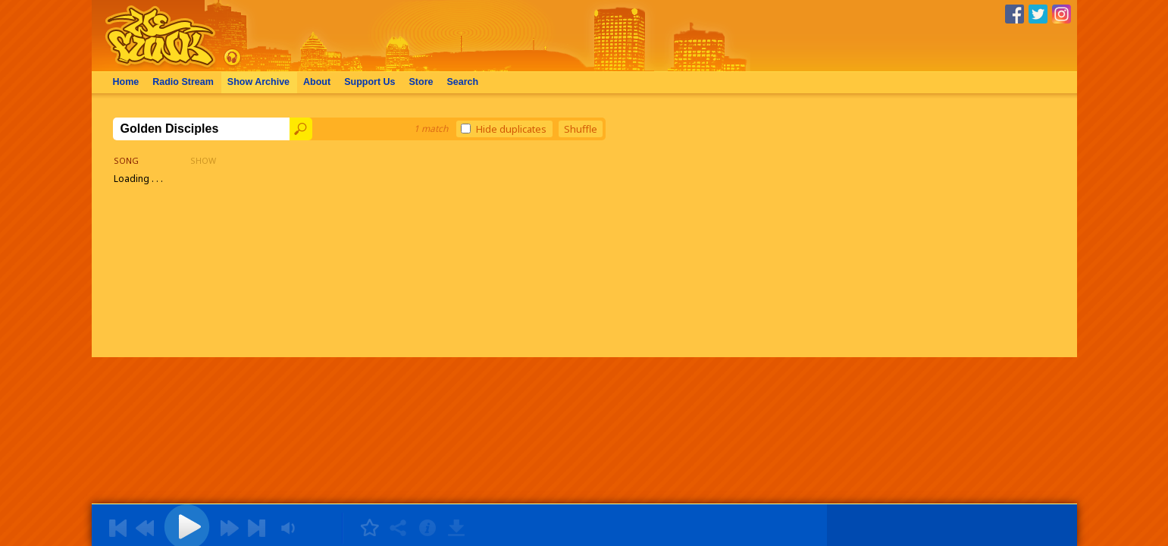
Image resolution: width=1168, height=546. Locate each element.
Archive (258, 82)
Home (126, 82)
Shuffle (580, 129)
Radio (183, 82)
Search (462, 82)
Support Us (369, 82)
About (316, 82)
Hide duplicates (503, 129)
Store (421, 82)
